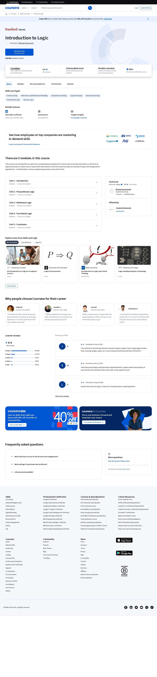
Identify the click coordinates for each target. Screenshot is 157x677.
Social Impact (10, 584)
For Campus (9, 578)
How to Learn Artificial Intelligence (129, 519)
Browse (13, 14)
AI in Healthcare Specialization (90, 509)
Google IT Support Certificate (53, 509)
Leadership (9, 548)
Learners (46, 542)
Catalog (8, 555)
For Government (11, 574)
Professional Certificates (14, 561)
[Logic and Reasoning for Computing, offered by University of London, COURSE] (134, 271)
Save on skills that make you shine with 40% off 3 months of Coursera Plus (22, 418)
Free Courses (10, 588)
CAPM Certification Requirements (129, 503)
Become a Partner (11, 581)
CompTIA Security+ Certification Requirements (133, 509)
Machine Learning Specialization (91, 522)
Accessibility (85, 558)
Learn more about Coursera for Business (24, 144)
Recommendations (37, 84)
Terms (83, 548)
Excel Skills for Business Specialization (93, 516)
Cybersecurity (10, 506)
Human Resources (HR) (13, 516)
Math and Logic (25, 14)
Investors (84, 545)
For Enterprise (10, 571)
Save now (108, 19)
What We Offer (10, 545)
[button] (34, 8)
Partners (46, 545)
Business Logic (28, 100)
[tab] (12, 242)
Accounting (9, 499)
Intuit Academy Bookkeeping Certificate (56, 529)
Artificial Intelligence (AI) (13, 503)
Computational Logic (13, 100)
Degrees (8, 568)
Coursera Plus (10, 558)
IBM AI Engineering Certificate (52, 519)
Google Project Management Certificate (56, 513)
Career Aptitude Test (125, 499)
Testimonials (56, 84)
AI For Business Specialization (90, 503)
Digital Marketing (11, 513)
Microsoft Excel (10, 519)
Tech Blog (46, 558)
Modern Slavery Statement (89, 574)
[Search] (90, 8)
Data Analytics (10, 509)
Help (82, 555)
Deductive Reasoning (93, 96)
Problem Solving (12, 96)
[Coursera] (12, 8)
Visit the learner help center (119, 461)
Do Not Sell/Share (86, 578)
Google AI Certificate (50, 499)
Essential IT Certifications (126, 513)
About (9, 84)
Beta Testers (47, 548)
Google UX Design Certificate (52, 516)
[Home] (6, 14)
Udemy (8, 591)
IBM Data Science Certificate (52, 526)
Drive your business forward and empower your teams (97, 416)
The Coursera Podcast (50, 555)
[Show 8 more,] (11, 286)
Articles (83, 565)
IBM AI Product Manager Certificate (54, 522)
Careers (8, 552)
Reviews (70, 84)
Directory (84, 568)
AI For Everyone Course (88, 506)
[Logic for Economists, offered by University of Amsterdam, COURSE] (60, 271)
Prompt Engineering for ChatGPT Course (94, 526)
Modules (20, 84)
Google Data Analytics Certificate (54, 506)
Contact (83, 561)
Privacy (83, 552)
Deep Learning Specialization (90, 513)
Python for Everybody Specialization (92, 529)
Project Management (12, 522)
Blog (44, 552)
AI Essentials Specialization (89, 499)
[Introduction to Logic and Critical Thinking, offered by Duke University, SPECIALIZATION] (97, 272)
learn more (126, 469)
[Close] (148, 19)
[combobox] (61, 8)
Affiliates (83, 571)
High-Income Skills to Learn (127, 516)
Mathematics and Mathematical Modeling (34, 96)
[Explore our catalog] (25, 8)
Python (8, 526)
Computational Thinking (59, 96)
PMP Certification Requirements (128, 522)
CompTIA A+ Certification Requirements (131, 506)
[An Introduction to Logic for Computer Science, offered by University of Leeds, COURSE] (23, 272)
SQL (7, 529)
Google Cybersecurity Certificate (54, 503)
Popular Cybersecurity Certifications (130, 526)
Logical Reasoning (76, 96)
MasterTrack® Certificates (14, 565)
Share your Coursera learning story (129, 529)
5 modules (15, 68)
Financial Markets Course (89, 519)
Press (82, 542)
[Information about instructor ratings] (121, 184)
